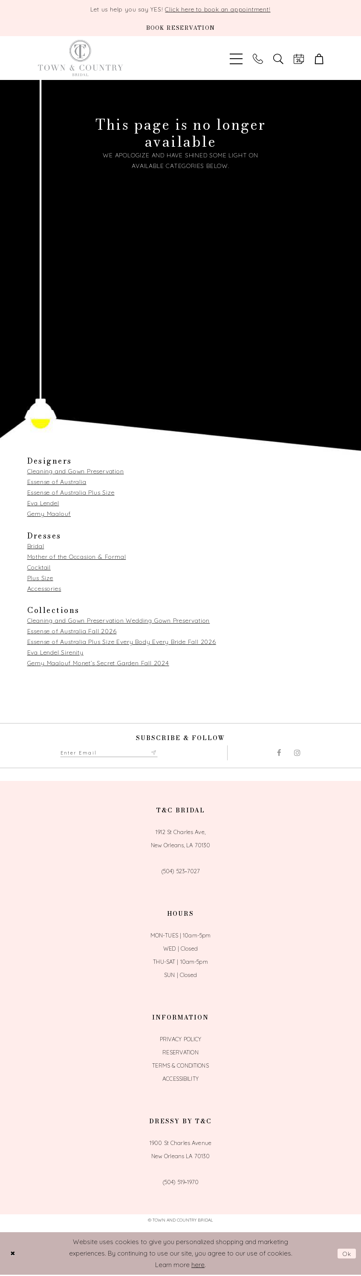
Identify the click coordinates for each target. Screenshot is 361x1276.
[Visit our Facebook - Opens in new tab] (279, 753)
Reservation (180, 1053)
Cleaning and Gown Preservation (75, 471)
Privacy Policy (181, 1040)
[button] (319, 58)
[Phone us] (258, 58)
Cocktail (39, 567)
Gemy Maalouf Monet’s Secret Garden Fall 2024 (98, 663)
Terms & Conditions (180, 1066)
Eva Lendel (43, 503)
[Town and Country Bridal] (80, 58)
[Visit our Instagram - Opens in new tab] (297, 753)
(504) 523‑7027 (180, 872)
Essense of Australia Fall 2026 (72, 631)
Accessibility (180, 1079)
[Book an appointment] (180, 27)
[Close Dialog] (13, 1254)
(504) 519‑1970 (180, 1182)
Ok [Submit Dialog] (346, 1254)
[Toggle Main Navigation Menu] (236, 58)
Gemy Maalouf (49, 514)
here (198, 1266)
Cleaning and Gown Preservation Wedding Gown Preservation (118, 620)
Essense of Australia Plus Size (71, 492)
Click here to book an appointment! (217, 9)
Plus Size (40, 578)
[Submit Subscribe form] (164, 753)
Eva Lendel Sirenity (55, 652)
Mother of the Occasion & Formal (76, 557)
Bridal (35, 546)
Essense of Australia (57, 482)
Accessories (44, 588)
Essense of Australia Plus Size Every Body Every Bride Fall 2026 (121, 642)
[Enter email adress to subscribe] (114, 753)
